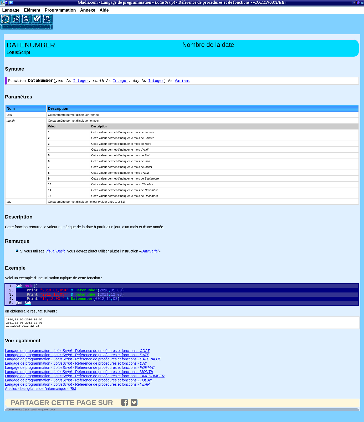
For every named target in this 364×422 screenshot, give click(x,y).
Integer (81, 81)
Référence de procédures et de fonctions (214, 2)
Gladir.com (88, 2)
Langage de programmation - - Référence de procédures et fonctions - (77, 358)
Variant (182, 81)
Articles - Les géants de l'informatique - (40, 396)
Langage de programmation (126, 2)
